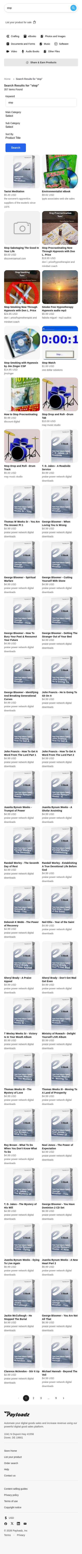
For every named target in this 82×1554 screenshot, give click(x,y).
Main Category (13, 112)
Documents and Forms (20, 44)
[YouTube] (25, 1523)
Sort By (9, 134)
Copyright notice (12, 1507)
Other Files (51, 51)
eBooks (29, 36)
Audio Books (30, 51)
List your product (13, 1457)
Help (6, 1469)
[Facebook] (5, 1523)
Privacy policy (11, 1495)
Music (44, 44)
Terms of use (11, 1501)
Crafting (12, 36)
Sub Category (12, 123)
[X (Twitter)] (12, 1523)
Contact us (10, 1475)
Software (61, 44)
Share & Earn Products (41, 62)
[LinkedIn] (18, 1523)
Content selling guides (16, 1488)
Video (11, 51)
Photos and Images (53, 36)
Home (7, 79)
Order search (11, 1463)
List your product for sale (20, 22)
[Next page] (64, 1398)
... (48, 1398)
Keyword (10, 96)
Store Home (10, 1450)
